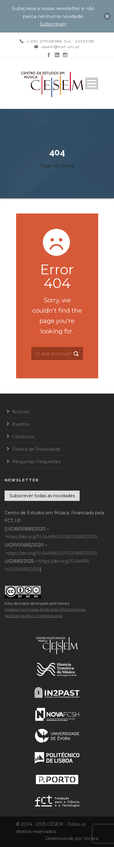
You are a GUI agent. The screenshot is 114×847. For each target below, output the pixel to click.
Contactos (23, 436)
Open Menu (91, 83)
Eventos (21, 424)
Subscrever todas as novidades (42, 495)
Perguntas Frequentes (36, 461)
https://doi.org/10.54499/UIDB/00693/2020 (51, 537)
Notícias (20, 412)
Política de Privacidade (36, 449)
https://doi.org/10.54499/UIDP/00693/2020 (51, 553)
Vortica (91, 838)
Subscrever (53, 24)
